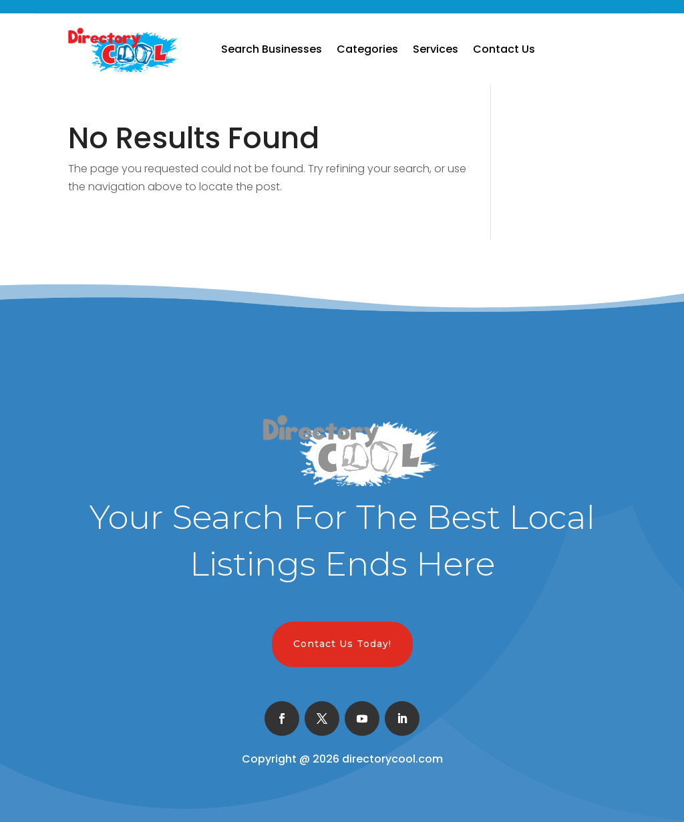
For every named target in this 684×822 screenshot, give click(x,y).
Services (435, 49)
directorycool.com (392, 759)
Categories (367, 49)
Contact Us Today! (342, 644)
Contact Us (504, 49)
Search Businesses (271, 49)
